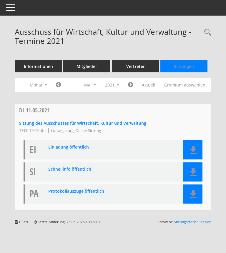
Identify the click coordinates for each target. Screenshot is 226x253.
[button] (192, 149)
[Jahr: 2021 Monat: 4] (58, 85)
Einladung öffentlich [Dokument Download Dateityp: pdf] (68, 147)
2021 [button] (112, 85)
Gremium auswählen (184, 85)
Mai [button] (90, 85)
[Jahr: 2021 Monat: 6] (130, 85)
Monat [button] (38, 85)
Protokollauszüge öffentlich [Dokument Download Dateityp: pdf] (76, 191)
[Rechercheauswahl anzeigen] (206, 32)
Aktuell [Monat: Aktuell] (148, 85)
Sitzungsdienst (192, 221)
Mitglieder (87, 66)
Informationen (38, 66)
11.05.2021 (34, 110)
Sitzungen (184, 66)
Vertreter (135, 66)
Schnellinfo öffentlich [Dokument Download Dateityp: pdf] (69, 169)
